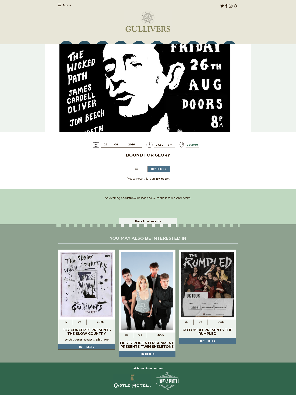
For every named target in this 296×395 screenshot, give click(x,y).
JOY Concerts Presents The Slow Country (87, 332)
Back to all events (148, 221)
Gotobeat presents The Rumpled (207, 332)
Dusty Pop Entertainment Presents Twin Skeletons (147, 345)
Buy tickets (86, 347)
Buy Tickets (158, 169)
